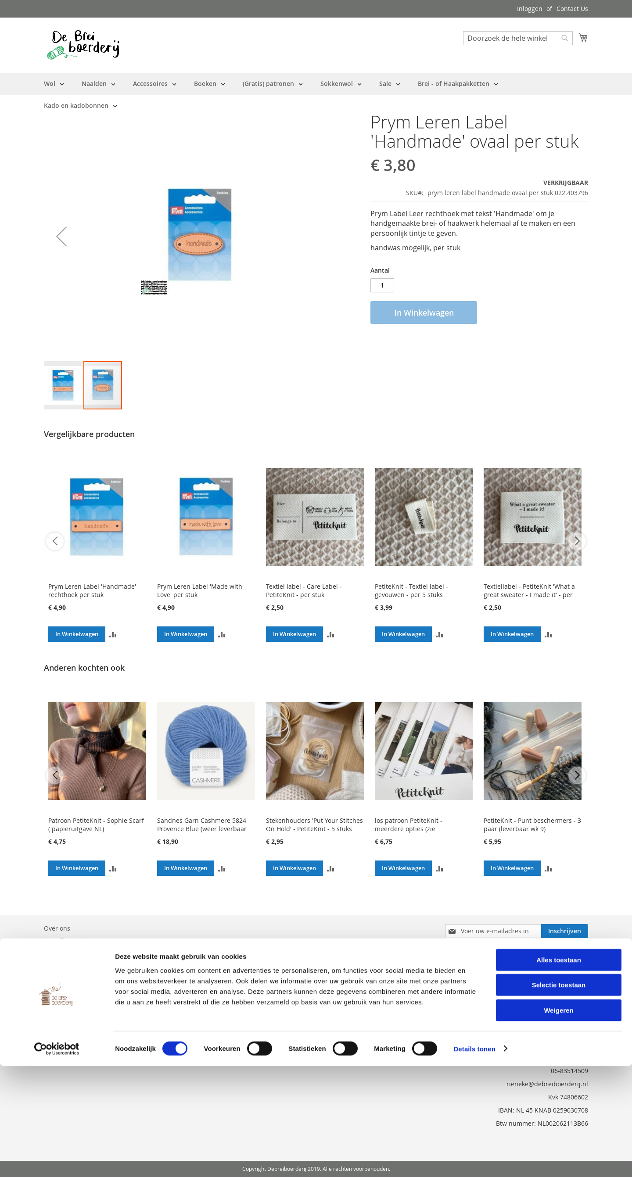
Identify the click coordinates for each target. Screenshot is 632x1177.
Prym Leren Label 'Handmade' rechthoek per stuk (92, 590)
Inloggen (529, 8)
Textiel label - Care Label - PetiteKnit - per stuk (304, 590)
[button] (61, 236)
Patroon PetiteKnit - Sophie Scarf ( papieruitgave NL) (96, 824)
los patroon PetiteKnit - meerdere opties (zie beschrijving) (408, 828)
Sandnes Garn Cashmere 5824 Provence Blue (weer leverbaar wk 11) (202, 828)
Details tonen (474, 1159)
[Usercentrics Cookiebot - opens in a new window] (56, 1159)
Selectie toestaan (559, 1096)
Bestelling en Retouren (77, 940)
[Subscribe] (564, 931)
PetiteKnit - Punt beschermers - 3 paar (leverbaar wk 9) (532, 824)
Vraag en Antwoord (72, 965)
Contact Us (572, 8)
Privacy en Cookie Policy (78, 977)
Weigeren (558, 1121)
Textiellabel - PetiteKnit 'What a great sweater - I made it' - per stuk (529, 594)
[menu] (316, 95)
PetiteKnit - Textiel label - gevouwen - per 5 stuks (411, 590)
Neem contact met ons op (81, 953)
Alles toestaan (558, 1070)
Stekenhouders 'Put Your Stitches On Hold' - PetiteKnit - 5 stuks (314, 824)
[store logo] (83, 45)
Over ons (57, 928)
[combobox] (518, 38)
